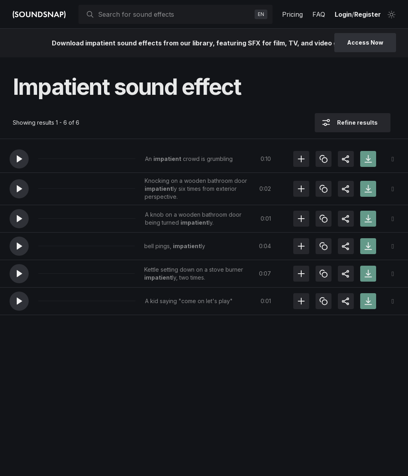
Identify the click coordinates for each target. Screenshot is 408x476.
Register (367, 14)
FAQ (318, 14)
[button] (19, 158)
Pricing (292, 14)
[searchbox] (174, 14)
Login (343, 14)
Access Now (365, 42)
